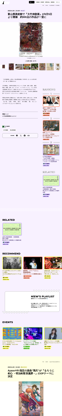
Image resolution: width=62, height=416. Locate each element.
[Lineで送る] (17, 135)
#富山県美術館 (13, 130)
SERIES (52, 2)
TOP (43, 5)
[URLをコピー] (28, 135)
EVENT (42, 2)
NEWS (38, 2)
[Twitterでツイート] (21, 135)
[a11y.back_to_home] (5, 2)
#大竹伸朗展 (5, 130)
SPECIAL (47, 2)
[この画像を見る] (3, 66)
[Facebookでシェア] (24, 135)
